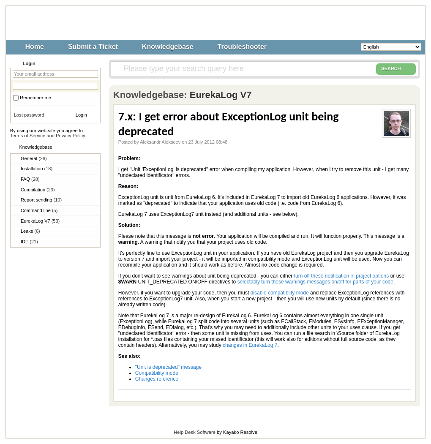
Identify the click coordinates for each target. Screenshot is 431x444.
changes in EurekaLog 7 (250, 345)
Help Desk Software (195, 432)
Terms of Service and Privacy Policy (47, 135)
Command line (39, 210)
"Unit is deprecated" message (168, 367)
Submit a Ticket (93, 46)
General (34, 158)
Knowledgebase (168, 46)
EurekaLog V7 (40, 220)
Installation (36, 168)
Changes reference (156, 379)
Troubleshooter (242, 46)
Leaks (30, 231)
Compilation (38, 189)
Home (34, 46)
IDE (29, 241)
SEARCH (396, 69)
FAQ (30, 179)
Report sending (41, 199)
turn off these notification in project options (341, 276)
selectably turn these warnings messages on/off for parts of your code (315, 282)
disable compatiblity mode (280, 293)
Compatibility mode (156, 373)
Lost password (29, 114)
